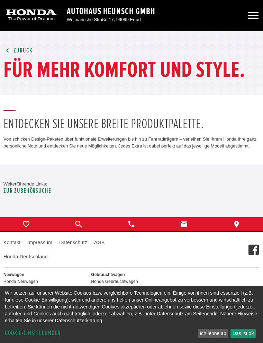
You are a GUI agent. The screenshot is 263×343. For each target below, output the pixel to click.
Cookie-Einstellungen (33, 333)
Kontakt (11, 242)
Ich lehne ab (213, 333)
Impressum (39, 242)
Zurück (18, 50)
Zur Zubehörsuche (27, 191)
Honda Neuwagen (20, 281)
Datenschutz (73, 242)
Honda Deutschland (25, 256)
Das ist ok (243, 333)
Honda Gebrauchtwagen (114, 281)
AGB (99, 242)
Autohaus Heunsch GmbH (111, 11)
